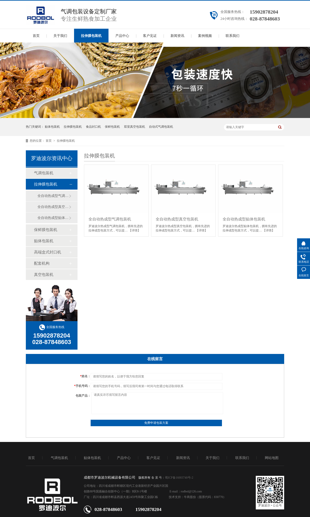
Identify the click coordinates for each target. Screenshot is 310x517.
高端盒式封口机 (47, 252)
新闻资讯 (177, 36)
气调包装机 (43, 173)
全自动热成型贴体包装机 (53, 218)
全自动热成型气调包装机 (53, 196)
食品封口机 (93, 126)
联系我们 (232, 36)
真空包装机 (43, 274)
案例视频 (205, 36)
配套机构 (42, 263)
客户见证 (150, 36)
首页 (36, 36)
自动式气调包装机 (161, 126)
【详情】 (135, 230)
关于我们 (60, 36)
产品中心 (122, 36)
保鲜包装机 (112, 126)
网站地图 (272, 458)
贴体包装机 (52, 126)
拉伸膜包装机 (91, 36)
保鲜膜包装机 (45, 230)
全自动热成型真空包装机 (53, 207)
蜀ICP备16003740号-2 (179, 477)
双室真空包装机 (134, 126)
